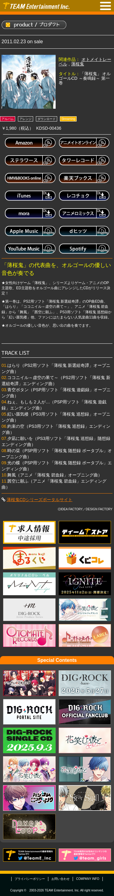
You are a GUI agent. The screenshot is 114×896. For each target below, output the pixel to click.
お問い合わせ (60, 878)
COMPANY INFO (87, 878)
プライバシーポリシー (30, 878)
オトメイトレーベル (85, 61)
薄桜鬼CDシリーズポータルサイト (39, 499)
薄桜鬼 (77, 63)
